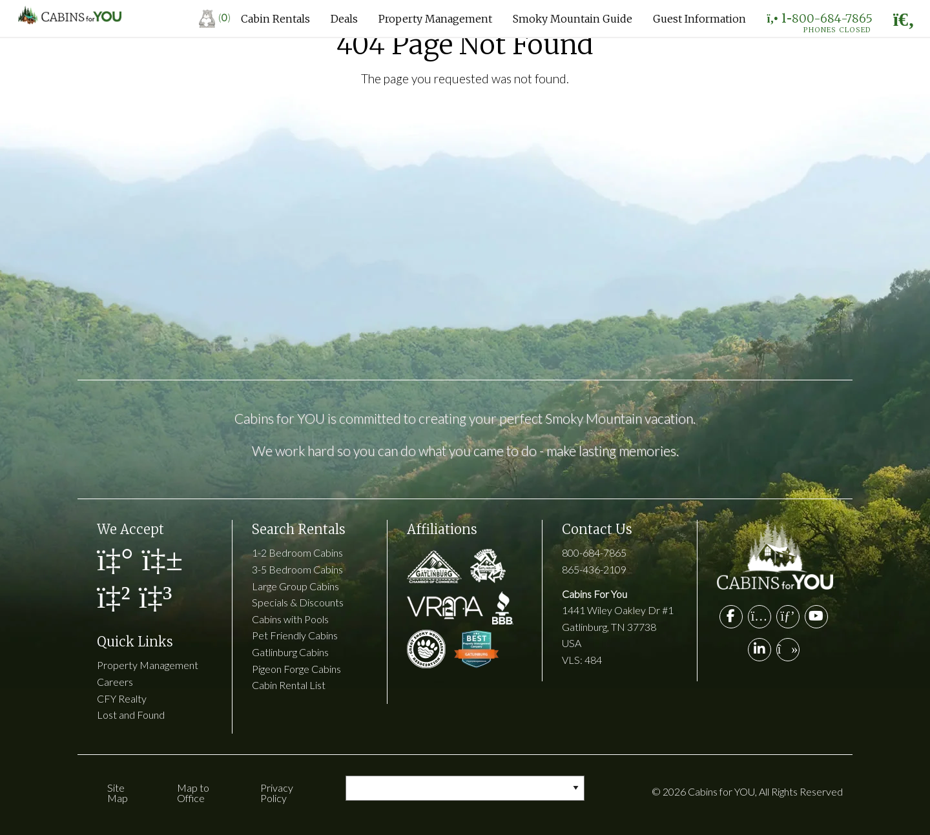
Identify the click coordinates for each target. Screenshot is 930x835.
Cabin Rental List (289, 685)
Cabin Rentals (275, 18)
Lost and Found (131, 714)
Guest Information (699, 18)
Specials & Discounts (298, 602)
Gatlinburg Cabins (290, 652)
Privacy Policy (276, 792)
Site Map (117, 792)
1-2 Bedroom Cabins (297, 552)
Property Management (435, 18)
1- (819, 21)
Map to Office (193, 792)
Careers (115, 681)
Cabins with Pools (290, 619)
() (215, 17)
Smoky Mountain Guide (572, 18)
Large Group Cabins (295, 586)
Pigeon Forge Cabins (296, 669)
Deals (344, 18)
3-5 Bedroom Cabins (297, 569)
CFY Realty (122, 698)
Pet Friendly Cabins (295, 635)
